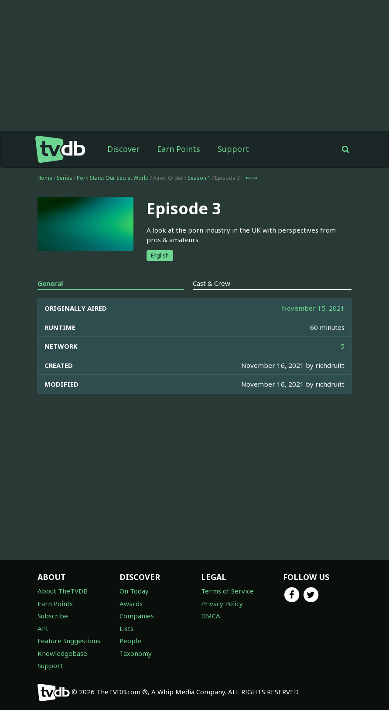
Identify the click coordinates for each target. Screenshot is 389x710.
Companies (136, 615)
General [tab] (50, 283)
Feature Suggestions (69, 640)
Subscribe (53, 615)
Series (64, 178)
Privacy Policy (222, 603)
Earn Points (178, 149)
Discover (123, 149)
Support (233, 149)
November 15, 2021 (313, 308)
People (130, 640)
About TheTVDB (63, 591)
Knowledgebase (62, 653)
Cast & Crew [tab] (211, 283)
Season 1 (199, 178)
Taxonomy (135, 653)
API (43, 628)
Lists (126, 628)
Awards (131, 603)
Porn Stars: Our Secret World (113, 178)
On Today (134, 591)
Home (45, 178)
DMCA (210, 615)
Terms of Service (227, 591)
